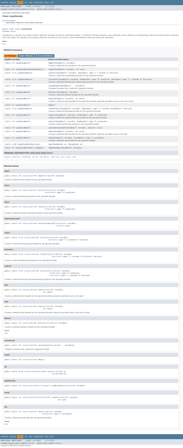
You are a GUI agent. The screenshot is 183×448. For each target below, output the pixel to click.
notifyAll (44, 157)
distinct (52, 92)
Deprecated (38, 2)
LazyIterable (22, 63)
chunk (51, 69)
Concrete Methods (44, 56)
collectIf (53, 79)
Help (52, 2)
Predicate (84, 79)
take (51, 131)
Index (46, 2)
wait (63, 157)
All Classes (50, 6)
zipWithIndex (54, 148)
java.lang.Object (9, 21)
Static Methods (26, 56)
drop (51, 99)
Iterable (58, 63)
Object (13, 31)
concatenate (54, 86)
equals (8, 157)
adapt (51, 63)
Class (90, 128)
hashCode (26, 157)
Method (31, 9)
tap (50, 138)
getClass (16, 157)
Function (82, 73)
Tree (30, 2)
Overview (4, 2)
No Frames (37, 6)
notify (35, 157)
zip (50, 144)
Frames (28, 6)
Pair (32, 144)
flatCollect (54, 109)
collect (52, 73)
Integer (38, 148)
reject (52, 115)
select (52, 121)
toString (55, 157)
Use (26, 2)
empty (51, 105)
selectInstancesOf (57, 128)
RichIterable (34, 69)
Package (13, 2)
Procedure (78, 138)
